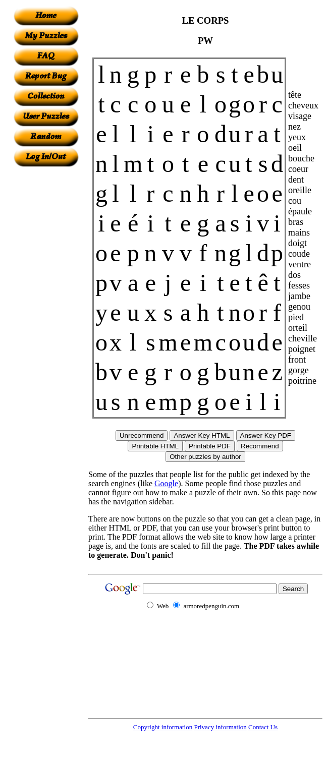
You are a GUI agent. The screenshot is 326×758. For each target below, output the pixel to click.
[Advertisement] (46, 318)
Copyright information (162, 727)
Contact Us (263, 727)
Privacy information (220, 727)
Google (166, 483)
